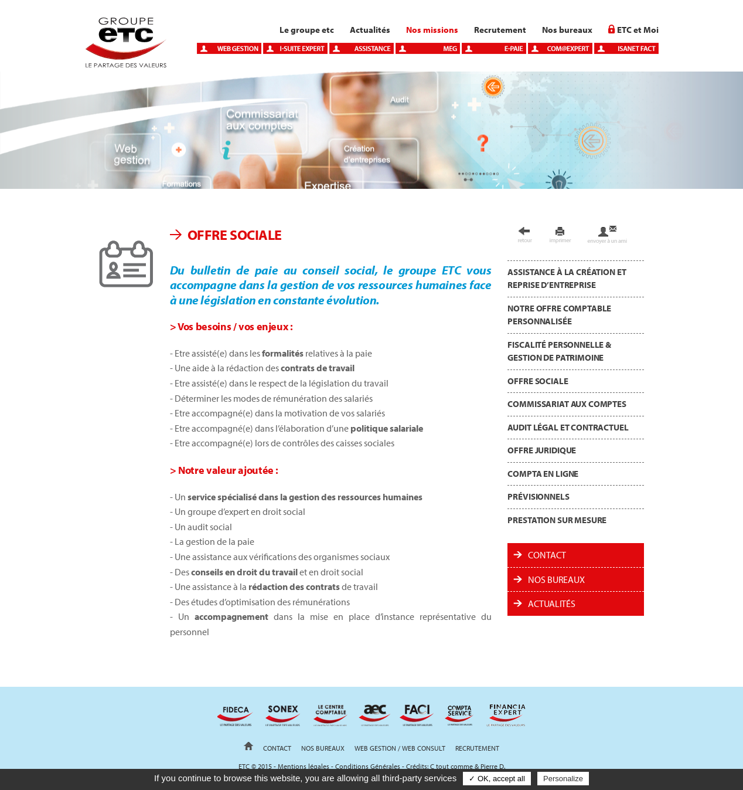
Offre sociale (537, 380)
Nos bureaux (567, 29)
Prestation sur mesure (556, 519)
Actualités (370, 29)
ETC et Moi (638, 29)
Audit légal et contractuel (567, 427)
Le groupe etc (307, 29)
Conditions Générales (367, 766)
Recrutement (500, 29)
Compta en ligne (542, 473)
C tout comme (451, 766)
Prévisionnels (538, 496)
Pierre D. (492, 766)
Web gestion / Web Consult (400, 748)
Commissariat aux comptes (566, 403)
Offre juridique (541, 450)
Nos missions (432, 29)
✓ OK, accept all (497, 778)
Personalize (563, 778)
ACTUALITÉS (551, 603)
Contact (546, 555)
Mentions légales (303, 766)
